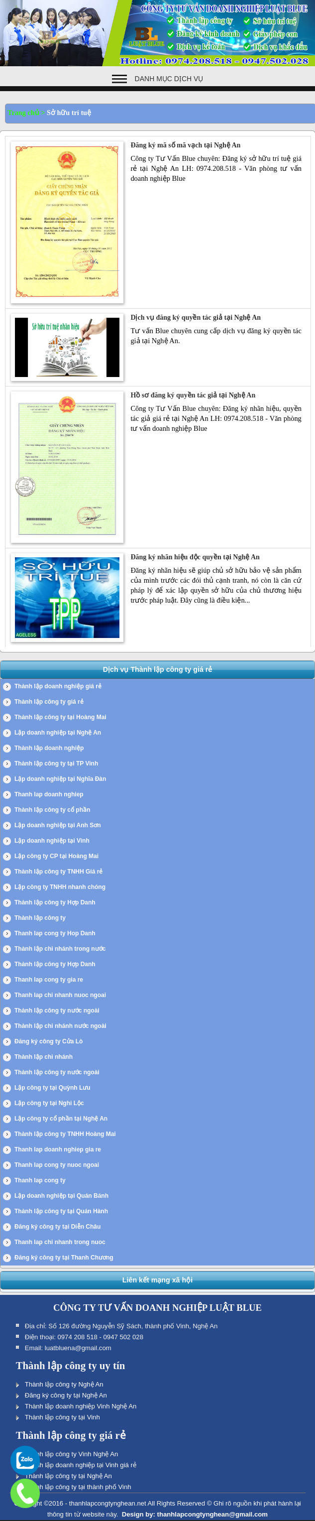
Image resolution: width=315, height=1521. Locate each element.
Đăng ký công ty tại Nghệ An (66, 1395)
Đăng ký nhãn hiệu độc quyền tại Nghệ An (194, 557)
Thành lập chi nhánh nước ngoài (60, 1025)
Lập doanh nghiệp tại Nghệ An (57, 732)
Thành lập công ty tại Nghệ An (68, 1476)
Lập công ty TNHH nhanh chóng (59, 887)
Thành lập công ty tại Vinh (62, 1417)
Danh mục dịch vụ (169, 79)
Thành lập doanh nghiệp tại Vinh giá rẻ (80, 1465)
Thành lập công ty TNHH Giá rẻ (58, 871)
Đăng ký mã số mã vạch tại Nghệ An (185, 145)
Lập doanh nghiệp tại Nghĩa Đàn (60, 778)
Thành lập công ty (40, 917)
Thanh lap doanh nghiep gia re (57, 1149)
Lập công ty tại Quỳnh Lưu (52, 1087)
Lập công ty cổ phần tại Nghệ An (60, 1118)
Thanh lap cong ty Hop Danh (55, 933)
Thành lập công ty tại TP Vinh (56, 763)
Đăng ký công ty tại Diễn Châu (57, 1226)
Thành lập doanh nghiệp (49, 748)
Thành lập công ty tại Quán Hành (61, 1211)
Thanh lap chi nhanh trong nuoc (59, 1242)
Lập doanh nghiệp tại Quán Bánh (61, 1195)
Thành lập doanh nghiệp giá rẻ (58, 686)
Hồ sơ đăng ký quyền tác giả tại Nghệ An (192, 395)
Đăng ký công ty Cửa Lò (48, 1041)
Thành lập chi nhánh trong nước (59, 948)
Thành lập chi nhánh (43, 1056)
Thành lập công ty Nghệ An (64, 1384)
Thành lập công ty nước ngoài (57, 1010)
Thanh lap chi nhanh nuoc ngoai (60, 995)
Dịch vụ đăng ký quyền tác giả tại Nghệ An (195, 317)
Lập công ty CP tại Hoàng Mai (56, 856)
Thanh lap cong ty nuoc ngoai (56, 1164)
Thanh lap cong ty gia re (48, 979)
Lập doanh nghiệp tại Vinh (52, 840)
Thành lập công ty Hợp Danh (55, 902)
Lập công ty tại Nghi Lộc (49, 1103)
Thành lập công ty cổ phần (52, 809)
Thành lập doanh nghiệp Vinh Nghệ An (81, 1406)
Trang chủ (23, 113)
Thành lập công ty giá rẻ (49, 701)
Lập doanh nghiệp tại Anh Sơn (57, 825)
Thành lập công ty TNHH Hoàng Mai (65, 1134)
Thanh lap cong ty (40, 1180)
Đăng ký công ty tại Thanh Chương (63, 1257)
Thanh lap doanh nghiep (49, 794)
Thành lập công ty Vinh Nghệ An (71, 1454)
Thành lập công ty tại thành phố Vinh (78, 1487)
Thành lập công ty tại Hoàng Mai (60, 717)
